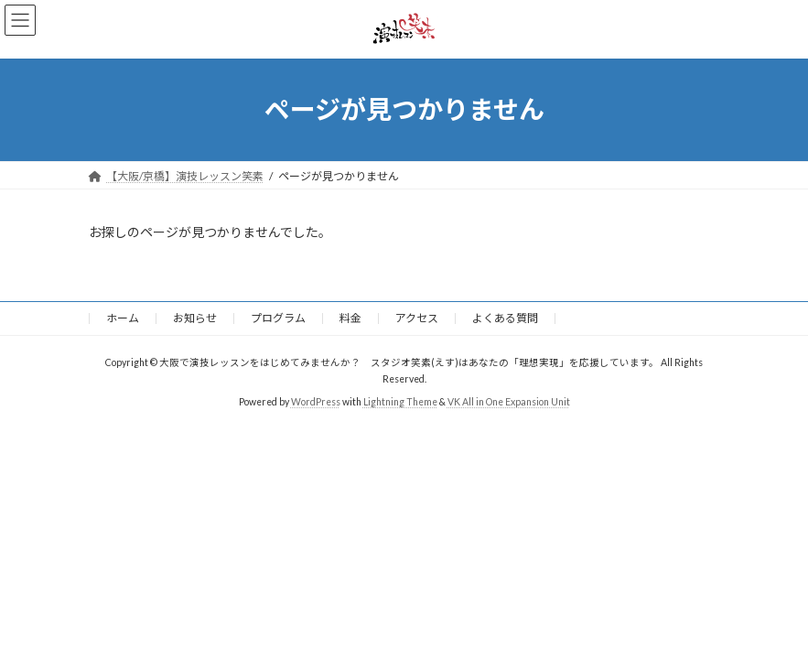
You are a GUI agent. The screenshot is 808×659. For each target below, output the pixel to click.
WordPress (315, 400)
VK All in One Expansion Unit (508, 400)
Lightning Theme (400, 400)
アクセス (416, 318)
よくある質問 (505, 318)
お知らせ (195, 318)
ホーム (122, 318)
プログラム (278, 318)
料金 (350, 318)
